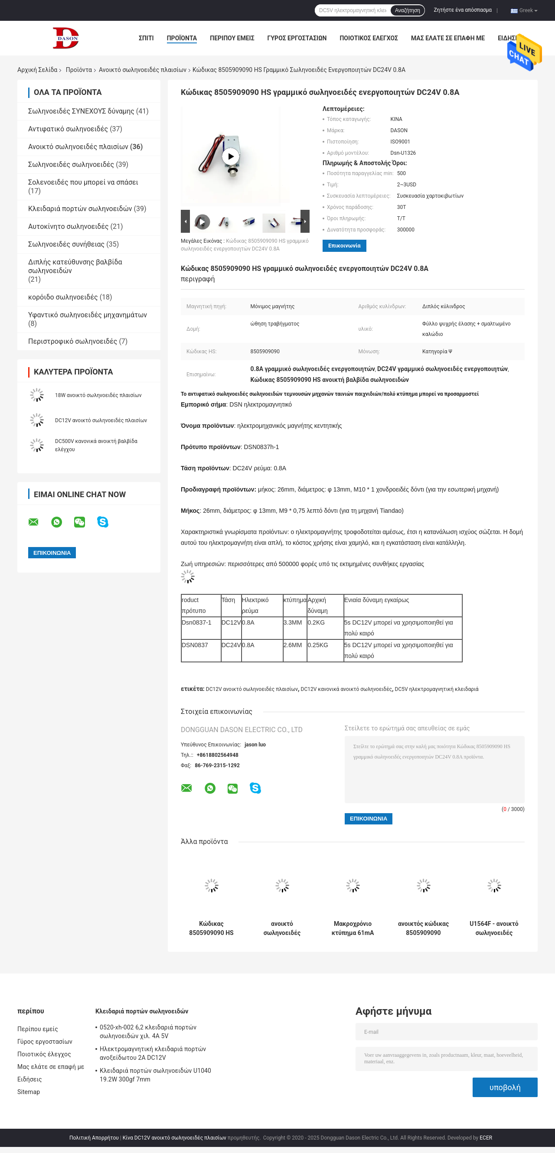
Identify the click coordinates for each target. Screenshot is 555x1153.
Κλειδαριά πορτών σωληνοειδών (80, 209)
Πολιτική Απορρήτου (94, 1138)
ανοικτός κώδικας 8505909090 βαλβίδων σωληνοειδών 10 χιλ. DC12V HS (423, 928)
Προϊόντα (182, 38)
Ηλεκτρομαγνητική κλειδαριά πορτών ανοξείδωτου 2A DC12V (153, 1053)
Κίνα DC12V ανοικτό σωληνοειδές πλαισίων (174, 1138)
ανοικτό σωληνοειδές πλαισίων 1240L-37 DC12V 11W (282, 928)
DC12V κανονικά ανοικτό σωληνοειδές (346, 689)
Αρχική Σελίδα (37, 69)
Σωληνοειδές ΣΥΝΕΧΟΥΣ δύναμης (81, 111)
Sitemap (28, 1091)
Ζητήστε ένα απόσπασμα (463, 10)
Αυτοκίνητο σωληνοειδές (68, 226)
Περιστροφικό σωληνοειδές (72, 341)
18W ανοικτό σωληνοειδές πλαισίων (98, 395)
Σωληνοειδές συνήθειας (66, 244)
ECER (486, 1138)
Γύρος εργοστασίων (297, 38)
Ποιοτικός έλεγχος (369, 38)
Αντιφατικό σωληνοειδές (68, 129)
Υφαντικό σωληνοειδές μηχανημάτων (87, 315)
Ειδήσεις (511, 38)
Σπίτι (146, 38)
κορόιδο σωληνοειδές (63, 297)
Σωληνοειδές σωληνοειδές (71, 164)
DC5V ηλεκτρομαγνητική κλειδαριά (437, 689)
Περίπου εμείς (232, 38)
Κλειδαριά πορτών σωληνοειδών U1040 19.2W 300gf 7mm (155, 1075)
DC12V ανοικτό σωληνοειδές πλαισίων (101, 420)
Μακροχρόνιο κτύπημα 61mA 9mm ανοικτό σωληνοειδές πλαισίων (353, 928)
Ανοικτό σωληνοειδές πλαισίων (142, 69)
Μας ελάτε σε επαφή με (448, 38)
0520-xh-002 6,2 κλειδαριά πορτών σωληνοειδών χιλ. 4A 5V (148, 1031)
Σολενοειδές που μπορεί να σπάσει (83, 182)
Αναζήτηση (407, 10)
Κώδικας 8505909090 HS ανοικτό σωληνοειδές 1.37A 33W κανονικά (211, 928)
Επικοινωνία (344, 245)
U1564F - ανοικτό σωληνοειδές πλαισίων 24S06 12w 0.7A (494, 928)
